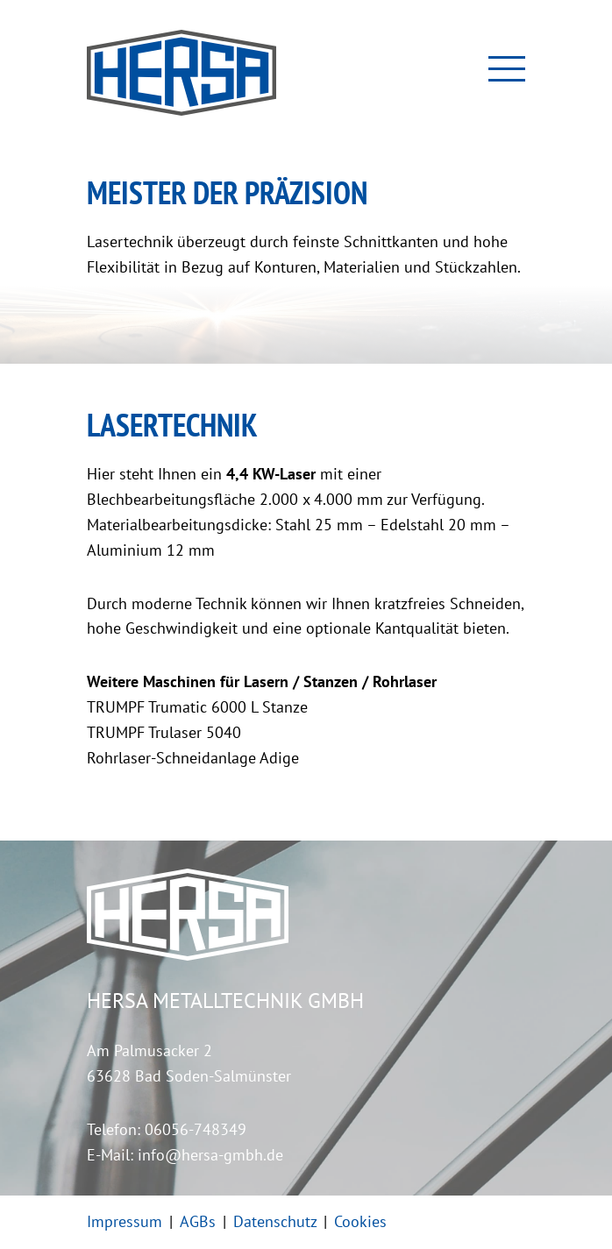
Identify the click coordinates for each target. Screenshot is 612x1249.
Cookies (360, 1221)
